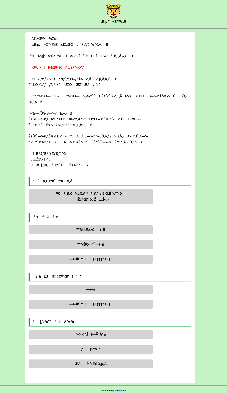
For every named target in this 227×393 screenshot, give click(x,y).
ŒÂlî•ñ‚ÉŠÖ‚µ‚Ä (90, 364)
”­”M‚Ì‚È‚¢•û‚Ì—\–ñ (90, 230)
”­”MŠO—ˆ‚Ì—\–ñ (90, 244)
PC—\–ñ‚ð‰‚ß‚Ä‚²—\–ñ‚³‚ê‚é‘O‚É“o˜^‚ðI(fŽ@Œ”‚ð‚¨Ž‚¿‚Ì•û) (91, 196)
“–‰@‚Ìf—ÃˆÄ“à (90, 334)
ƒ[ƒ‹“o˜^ (90, 349)
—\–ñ (90, 289)
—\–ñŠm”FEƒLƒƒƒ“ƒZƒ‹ (90, 259)
